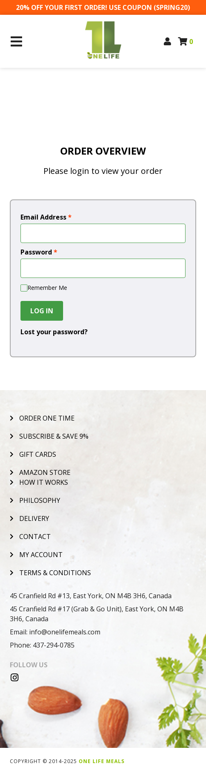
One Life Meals (102, 761)
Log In (41, 310)
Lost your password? (54, 331)
